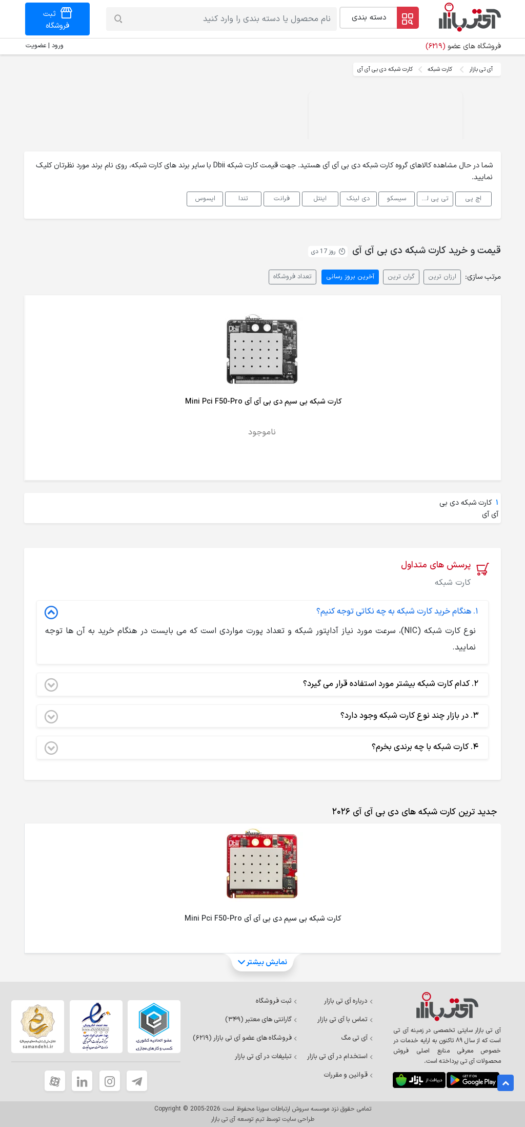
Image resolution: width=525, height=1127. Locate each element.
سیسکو (397, 198)
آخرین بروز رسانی (350, 276)
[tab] (412, 812)
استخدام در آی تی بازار (340, 1057)
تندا (243, 198)
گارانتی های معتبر (261, 1020)
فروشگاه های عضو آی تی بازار (245, 1038)
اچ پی (473, 198)
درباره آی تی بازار (348, 1001)
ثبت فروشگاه (276, 1001)
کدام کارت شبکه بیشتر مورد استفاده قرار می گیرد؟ (261, 684)
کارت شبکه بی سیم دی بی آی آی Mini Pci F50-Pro (263, 401)
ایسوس (205, 198)
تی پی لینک (433, 198)
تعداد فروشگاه (292, 276)
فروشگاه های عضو (463, 46)
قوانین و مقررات (348, 1075)
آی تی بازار (481, 69)
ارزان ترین (442, 276)
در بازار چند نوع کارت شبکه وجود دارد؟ (261, 716)
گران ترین (401, 276)
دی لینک (358, 198)
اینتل (320, 198)
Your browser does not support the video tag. (385, 129)
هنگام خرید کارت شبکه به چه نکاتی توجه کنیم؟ (261, 612)
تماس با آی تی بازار (345, 1020)
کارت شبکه (440, 69)
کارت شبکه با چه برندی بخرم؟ (261, 747)
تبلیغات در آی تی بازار (266, 1057)
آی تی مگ (357, 1038)
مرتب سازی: (483, 277)
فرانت (282, 198)
